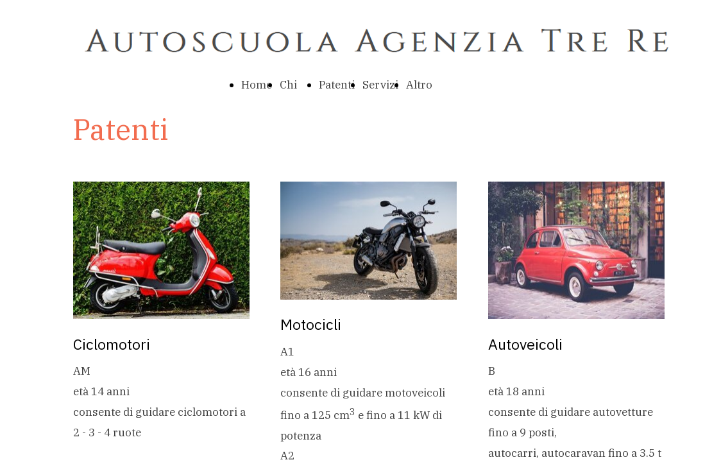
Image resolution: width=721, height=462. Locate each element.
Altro (419, 85)
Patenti (337, 85)
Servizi (380, 85)
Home (256, 85)
